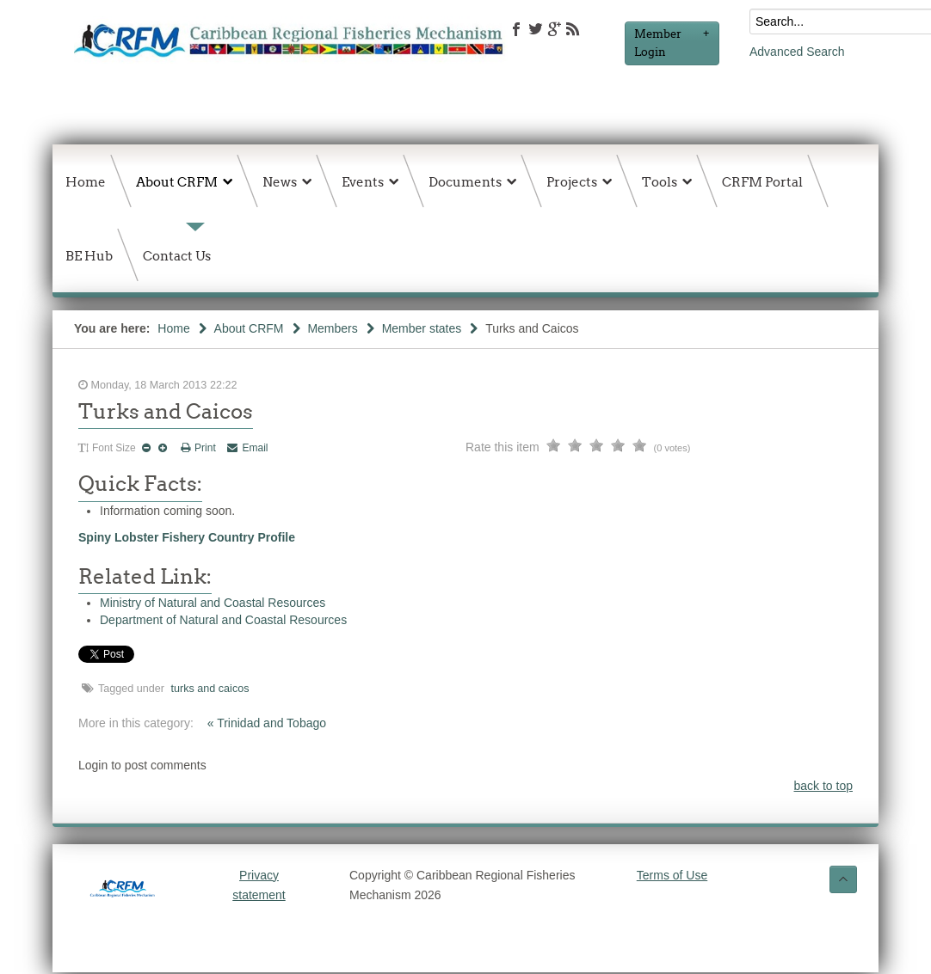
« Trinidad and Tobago (266, 723)
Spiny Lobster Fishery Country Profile (186, 537)
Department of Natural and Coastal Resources (223, 620)
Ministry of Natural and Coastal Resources (212, 603)
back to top (824, 786)
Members (332, 328)
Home (173, 328)
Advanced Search (797, 51)
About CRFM (249, 328)
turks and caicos (210, 689)
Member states (422, 328)
